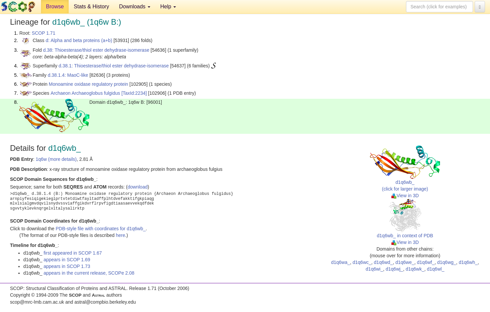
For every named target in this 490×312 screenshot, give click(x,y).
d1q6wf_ (426, 262)
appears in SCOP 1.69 (67, 259)
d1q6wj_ (394, 269)
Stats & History (91, 6)
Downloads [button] (134, 6)
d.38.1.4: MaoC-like (68, 75)
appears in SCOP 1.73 (67, 266)
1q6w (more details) (56, 159)
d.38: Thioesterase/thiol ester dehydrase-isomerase (96, 50)
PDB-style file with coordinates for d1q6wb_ (101, 228)
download (138, 187)
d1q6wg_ (446, 262)
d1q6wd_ (383, 262)
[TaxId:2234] (134, 93)
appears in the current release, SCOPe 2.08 (89, 273)
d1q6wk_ (415, 269)
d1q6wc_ (362, 262)
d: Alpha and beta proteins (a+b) (79, 40)
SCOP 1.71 (43, 33)
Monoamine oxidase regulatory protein (88, 84)
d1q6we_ (404, 262)
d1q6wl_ (435, 269)
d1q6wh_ (468, 262)
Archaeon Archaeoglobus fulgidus (85, 93)
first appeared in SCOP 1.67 (73, 253)
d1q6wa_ (340, 262)
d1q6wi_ (374, 269)
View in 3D (405, 195)
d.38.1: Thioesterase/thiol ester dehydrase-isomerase (114, 65)
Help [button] (168, 6)
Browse (55, 6)
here (120, 235)
